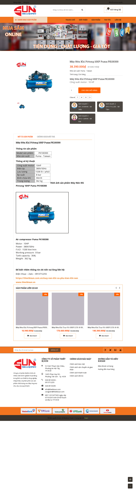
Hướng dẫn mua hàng (106, 369)
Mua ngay (32, 336)
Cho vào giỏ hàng (89, 90)
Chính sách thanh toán (78, 373)
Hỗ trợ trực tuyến (116, 2)
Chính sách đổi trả (76, 376)
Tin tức (107, 20)
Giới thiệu (83, 20)
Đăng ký (26, 2)
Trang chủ (70, 20)
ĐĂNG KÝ (54, 350)
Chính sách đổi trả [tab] (46, 137)
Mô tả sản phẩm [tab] (25, 137)
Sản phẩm (95, 20)
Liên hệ (118, 20)
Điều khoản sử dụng (105, 366)
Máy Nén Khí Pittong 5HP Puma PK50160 (33, 327)
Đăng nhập (17, 2)
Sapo (86, 418)
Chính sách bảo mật (77, 364)
